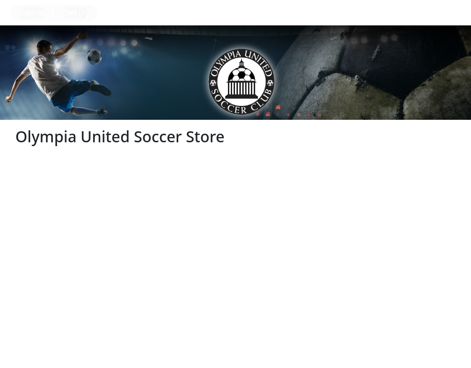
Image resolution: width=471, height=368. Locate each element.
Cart (74, 13)
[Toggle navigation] (455, 11)
